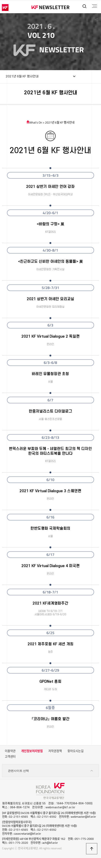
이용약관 (10, 751)
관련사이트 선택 (50, 770)
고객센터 (10, 756)
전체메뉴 (94, 6)
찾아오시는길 (75, 751)
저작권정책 (55, 751)
